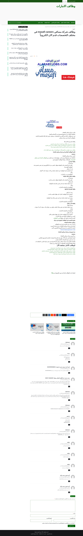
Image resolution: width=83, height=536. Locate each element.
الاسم (74, 513)
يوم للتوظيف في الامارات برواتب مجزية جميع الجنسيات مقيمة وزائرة (62, 248)
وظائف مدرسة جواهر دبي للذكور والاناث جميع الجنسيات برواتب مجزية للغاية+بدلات (59, 150)
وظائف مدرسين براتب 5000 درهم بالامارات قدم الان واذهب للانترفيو (63, 144)
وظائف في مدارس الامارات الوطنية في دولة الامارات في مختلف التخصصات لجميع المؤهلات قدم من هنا (53, 333)
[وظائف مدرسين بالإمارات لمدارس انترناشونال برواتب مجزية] (37, 327)
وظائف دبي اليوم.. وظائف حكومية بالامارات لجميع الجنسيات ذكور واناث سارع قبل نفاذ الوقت (58, 251)
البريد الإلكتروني (72, 518)
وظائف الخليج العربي (55, 22)
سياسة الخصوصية (49, 533)
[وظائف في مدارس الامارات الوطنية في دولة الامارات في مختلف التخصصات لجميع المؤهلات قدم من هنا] (53, 327)
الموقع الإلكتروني (49, 518)
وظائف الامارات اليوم (65, 22)
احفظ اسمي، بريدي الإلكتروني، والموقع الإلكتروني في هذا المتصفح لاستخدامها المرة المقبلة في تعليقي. (58, 523)
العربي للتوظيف (57, 218)
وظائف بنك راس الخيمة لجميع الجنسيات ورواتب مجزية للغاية (64, 253)
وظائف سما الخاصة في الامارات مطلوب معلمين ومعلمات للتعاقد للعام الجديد (61, 249)
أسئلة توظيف (47, 22)
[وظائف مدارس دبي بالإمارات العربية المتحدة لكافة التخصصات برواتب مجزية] (68, 327)
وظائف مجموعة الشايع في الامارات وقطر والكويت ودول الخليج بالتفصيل (62, 252)
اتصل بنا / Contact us (42, 533)
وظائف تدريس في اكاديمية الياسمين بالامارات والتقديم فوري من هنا (63, 147)
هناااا (52, 273)
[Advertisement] (30, 12)
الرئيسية (72, 22)
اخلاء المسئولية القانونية (34, 533)
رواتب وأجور (40, 22)
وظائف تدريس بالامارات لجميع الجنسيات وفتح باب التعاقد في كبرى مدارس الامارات (60, 145)
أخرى (71, 26)
